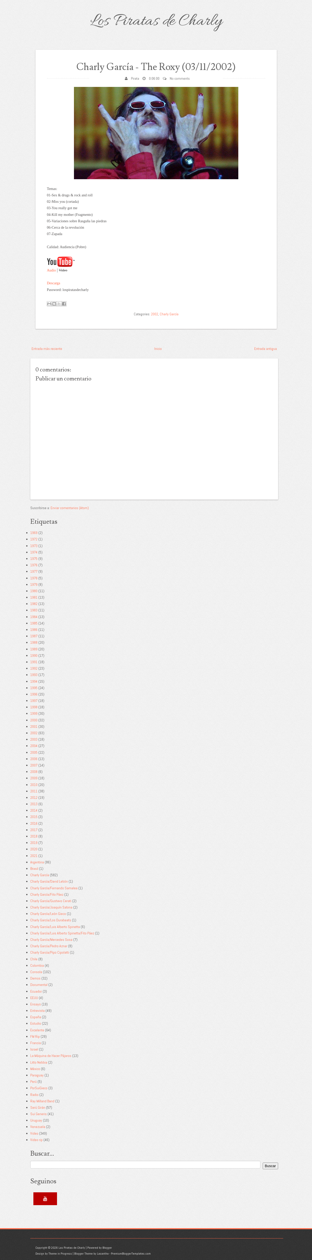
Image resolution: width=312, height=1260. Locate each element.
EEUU (34, 997)
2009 (33, 778)
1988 (33, 642)
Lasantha (103, 1254)
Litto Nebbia (38, 1062)
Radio (34, 1094)
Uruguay (36, 1120)
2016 (33, 823)
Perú (33, 1081)
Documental (39, 984)
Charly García (169, 314)
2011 (33, 791)
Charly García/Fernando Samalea (54, 888)
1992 (33, 668)
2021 (33, 855)
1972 (33, 539)
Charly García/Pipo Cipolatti (49, 952)
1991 (33, 662)
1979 (33, 584)
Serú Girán (37, 1107)
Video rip (36, 1139)
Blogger (107, 1248)
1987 (33, 636)
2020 (33, 849)
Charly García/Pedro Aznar (48, 946)
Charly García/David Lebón (49, 881)
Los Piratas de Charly (156, 21)
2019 (33, 842)
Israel (34, 1049)
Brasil (34, 868)
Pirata (135, 78)
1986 (33, 629)
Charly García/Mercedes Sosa (51, 939)
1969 (33, 532)
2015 (33, 816)
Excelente (37, 1030)
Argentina (37, 862)
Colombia (37, 965)
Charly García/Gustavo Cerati (50, 901)
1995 (33, 688)
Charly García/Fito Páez (46, 894)
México (35, 1068)
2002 (154, 314)
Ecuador (36, 991)
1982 (33, 603)
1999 (33, 713)
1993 (33, 674)
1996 (33, 694)
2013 (33, 804)
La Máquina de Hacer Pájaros (50, 1055)
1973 (33, 545)
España (35, 1017)
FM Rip (35, 1036)
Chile (33, 959)
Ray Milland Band (42, 1101)
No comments (180, 78)
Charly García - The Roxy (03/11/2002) (156, 67)
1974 (33, 552)
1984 (33, 616)
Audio (51, 270)
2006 (33, 759)
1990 (33, 655)
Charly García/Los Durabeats (50, 920)
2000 (33, 720)
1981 (33, 597)
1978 (33, 578)
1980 (33, 591)
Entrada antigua (265, 348)
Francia (35, 1043)
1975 (33, 558)
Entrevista (37, 1010)
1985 (33, 623)
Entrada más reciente (47, 348)
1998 (33, 707)
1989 (33, 649)
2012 (33, 797)
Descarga (53, 283)
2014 (33, 810)
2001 (33, 726)
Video (34, 1133)
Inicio (158, 348)
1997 (33, 700)
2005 (33, 752)
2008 (33, 771)
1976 (33, 565)
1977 (33, 571)
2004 (33, 745)
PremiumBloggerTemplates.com (131, 1254)
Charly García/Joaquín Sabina (51, 907)
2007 (33, 765)
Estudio (35, 1023)
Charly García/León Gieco (48, 913)
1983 (33, 610)
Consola (36, 972)
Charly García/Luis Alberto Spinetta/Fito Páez (62, 933)
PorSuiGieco (39, 1088)
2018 (33, 836)
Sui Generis (38, 1114)
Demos (35, 978)
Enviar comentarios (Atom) (70, 508)
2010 (33, 784)
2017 (33, 830)
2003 (33, 739)
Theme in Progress (60, 1254)
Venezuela (37, 1126)
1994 (33, 681)
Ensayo (35, 1004)
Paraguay (37, 1075)
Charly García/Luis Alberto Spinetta (55, 926)
